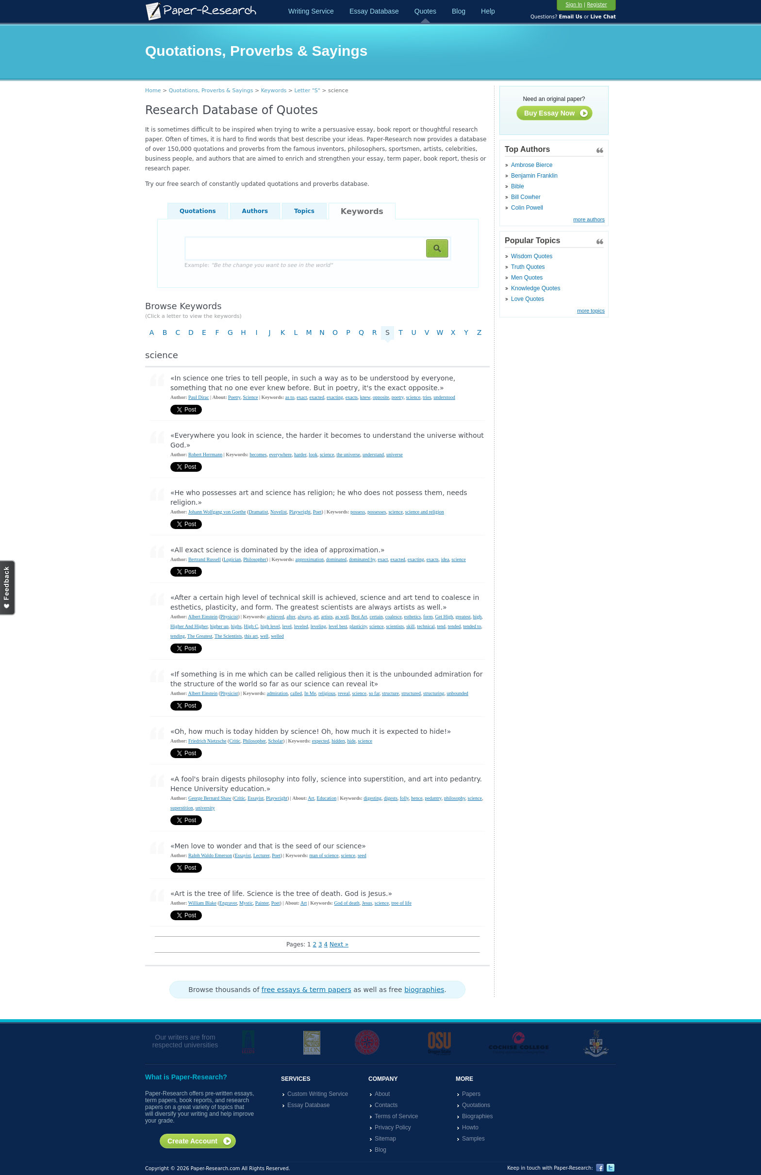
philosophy (454, 798)
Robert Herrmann (205, 454)
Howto (470, 1127)
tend (441, 626)
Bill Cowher (526, 197)
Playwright (300, 511)
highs (236, 626)
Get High (444, 616)
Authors (255, 211)
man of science (323, 855)
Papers (471, 1094)
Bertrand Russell (204, 559)
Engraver (228, 903)
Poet (317, 511)
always (304, 616)
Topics (304, 211)
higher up (219, 626)
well (264, 636)
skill (410, 626)
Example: (258, 265)
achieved (275, 616)
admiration (277, 693)
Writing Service (311, 11)
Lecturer (261, 855)
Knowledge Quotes (535, 288)
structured (411, 693)
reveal (343, 693)
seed (362, 855)
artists (327, 616)
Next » (339, 944)
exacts (352, 397)
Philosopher (254, 559)
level (286, 626)
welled (277, 636)
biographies (424, 989)
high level (270, 626)
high (477, 616)
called (296, 693)
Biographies (477, 1116)
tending (177, 636)
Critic (234, 741)
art (316, 616)
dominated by (362, 559)
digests (390, 798)
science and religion (424, 511)
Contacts (386, 1105)
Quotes (425, 11)
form (427, 616)
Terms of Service (396, 1116)
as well (341, 616)
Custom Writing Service (317, 1094)
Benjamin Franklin (534, 175)
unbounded (457, 693)
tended (454, 626)
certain (376, 616)
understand (373, 454)
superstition (181, 808)
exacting (335, 397)
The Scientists (228, 636)
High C (251, 626)
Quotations (198, 211)
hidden (338, 741)
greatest (462, 616)
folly (404, 798)
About (382, 1094)
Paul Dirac (198, 397)
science (413, 397)
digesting (372, 798)
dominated (336, 559)
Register (597, 4)
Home (153, 90)
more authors (589, 219)
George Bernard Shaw (210, 798)
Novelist (278, 511)
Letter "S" (307, 90)
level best (338, 626)
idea (445, 559)
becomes (257, 454)
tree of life (401, 903)
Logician (232, 559)
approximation (310, 559)
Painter (262, 903)
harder (300, 454)
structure (390, 693)
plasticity (358, 626)
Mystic (246, 903)
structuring (433, 693)
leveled (301, 626)
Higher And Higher (189, 626)
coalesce (393, 616)
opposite (381, 397)
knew (365, 397)
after (290, 616)
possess (357, 511)
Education (327, 798)
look (313, 454)
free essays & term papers (306, 989)
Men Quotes (527, 277)
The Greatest (199, 636)
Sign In (573, 4)
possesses (376, 511)
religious (326, 693)
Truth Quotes (528, 267)
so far (374, 693)
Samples (473, 1138)
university (205, 808)
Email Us (570, 16)
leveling (318, 626)
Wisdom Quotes (531, 256)
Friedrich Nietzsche (207, 741)
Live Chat (603, 16)
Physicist (229, 616)
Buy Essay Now (556, 113)
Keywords (274, 90)
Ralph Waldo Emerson (210, 855)
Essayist (256, 798)
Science (250, 397)
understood (444, 397)
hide (351, 741)
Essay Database (374, 11)
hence (416, 798)
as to (290, 397)
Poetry (234, 397)
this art (251, 636)
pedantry (433, 798)
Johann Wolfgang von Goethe (217, 511)
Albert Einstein (202, 616)
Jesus (367, 903)
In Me (310, 693)
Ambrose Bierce (531, 165)
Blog (458, 11)
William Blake (202, 903)
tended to (472, 626)
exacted (316, 397)
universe (394, 454)
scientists (395, 626)
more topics (591, 311)
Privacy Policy (393, 1127)
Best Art (359, 616)
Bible (517, 186)
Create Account (199, 1141)
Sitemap (385, 1138)
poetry (398, 397)
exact (302, 397)
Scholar (275, 741)
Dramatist (258, 511)
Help (488, 11)
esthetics (412, 616)
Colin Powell (527, 207)
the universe (348, 454)
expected (321, 741)
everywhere (280, 454)
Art (311, 798)
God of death (346, 903)
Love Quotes (527, 299)
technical (425, 626)
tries (427, 397)
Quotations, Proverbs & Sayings (211, 90)
